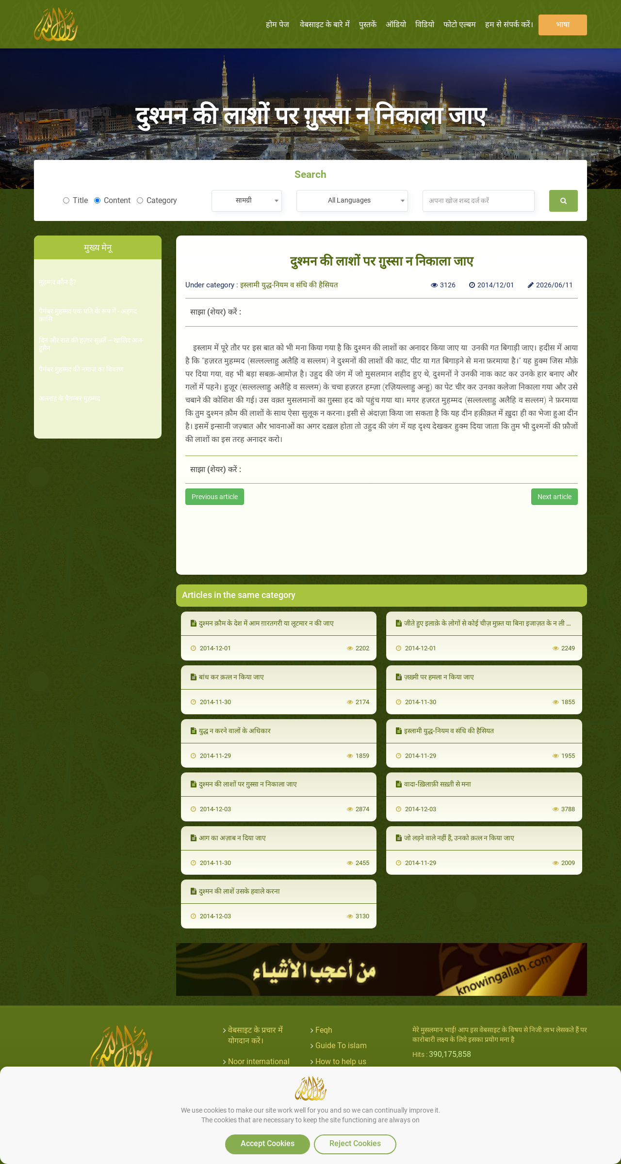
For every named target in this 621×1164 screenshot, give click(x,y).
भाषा (563, 24)
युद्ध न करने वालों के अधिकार (231, 731)
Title (75, 200)
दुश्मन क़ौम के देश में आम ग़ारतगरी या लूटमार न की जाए (262, 623)
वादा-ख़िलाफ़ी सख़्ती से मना (433, 784)
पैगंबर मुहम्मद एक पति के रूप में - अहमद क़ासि (88, 315)
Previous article (215, 497)
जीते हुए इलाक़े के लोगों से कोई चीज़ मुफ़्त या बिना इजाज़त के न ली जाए (486, 623)
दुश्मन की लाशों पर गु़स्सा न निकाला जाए (244, 784)
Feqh (323, 1030)
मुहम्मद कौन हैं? (57, 282)
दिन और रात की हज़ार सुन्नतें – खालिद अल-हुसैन (91, 344)
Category (157, 200)
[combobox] (247, 201)
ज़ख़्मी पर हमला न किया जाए (435, 677)
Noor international (259, 1061)
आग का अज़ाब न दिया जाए (228, 838)
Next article (555, 497)
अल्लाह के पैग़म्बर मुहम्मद (69, 398)
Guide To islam (341, 1045)
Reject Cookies (355, 1143)
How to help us (340, 1061)
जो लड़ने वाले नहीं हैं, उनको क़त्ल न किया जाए (455, 838)
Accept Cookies (267, 1143)
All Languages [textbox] (349, 200)
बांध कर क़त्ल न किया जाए (227, 677)
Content (112, 200)
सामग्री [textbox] (244, 200)
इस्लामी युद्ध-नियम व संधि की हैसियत (289, 285)
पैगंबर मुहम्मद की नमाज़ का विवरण (81, 369)
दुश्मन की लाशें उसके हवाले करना (235, 891)
